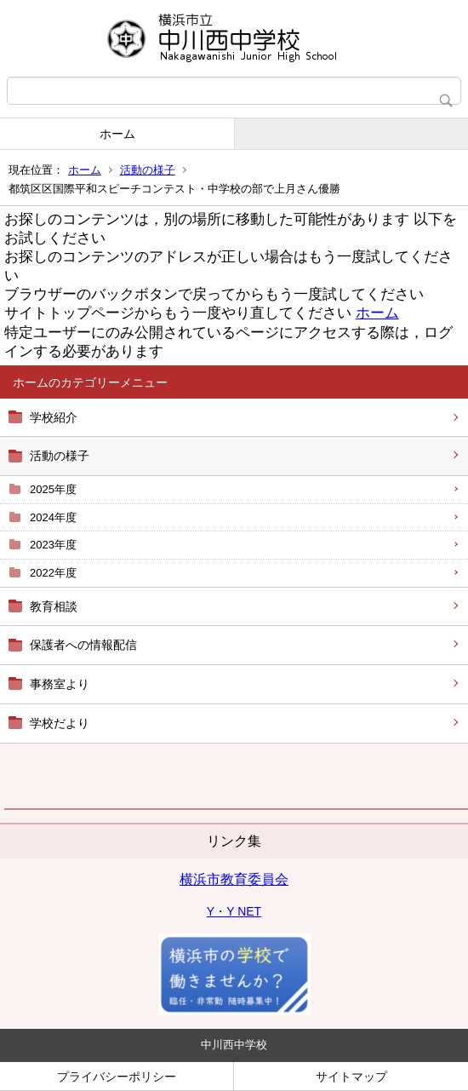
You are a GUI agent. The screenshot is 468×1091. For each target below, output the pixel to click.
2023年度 (53, 544)
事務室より (59, 684)
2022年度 (53, 572)
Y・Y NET (234, 911)
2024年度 (53, 517)
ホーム (117, 134)
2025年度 (53, 489)
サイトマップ (351, 1076)
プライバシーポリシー (116, 1076)
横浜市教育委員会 (234, 879)
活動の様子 (147, 170)
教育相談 (53, 606)
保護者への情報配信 (83, 645)
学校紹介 (53, 417)
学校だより (59, 723)
